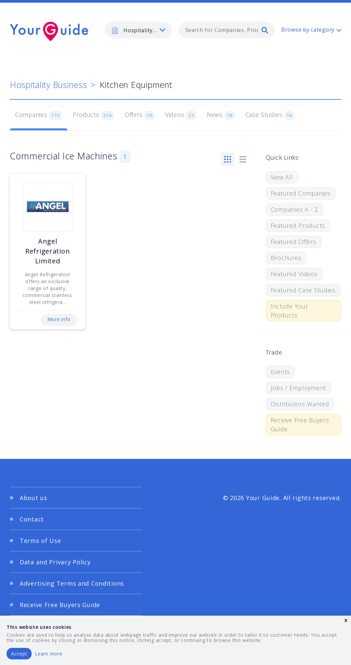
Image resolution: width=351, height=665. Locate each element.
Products (93, 115)
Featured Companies (301, 193)
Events (280, 372)
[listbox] (138, 30)
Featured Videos (294, 274)
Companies (38, 115)
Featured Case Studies (303, 290)
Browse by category (308, 29)
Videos (180, 115)
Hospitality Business (48, 84)
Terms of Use (40, 541)
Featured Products (298, 225)
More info (58, 319)
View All (282, 177)
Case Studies (269, 115)
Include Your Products (289, 310)
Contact (32, 519)
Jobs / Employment (298, 388)
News (221, 115)
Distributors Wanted (300, 404)
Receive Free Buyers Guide (300, 424)
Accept (19, 654)
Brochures (286, 258)
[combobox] (227, 30)
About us (33, 498)
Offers (140, 115)
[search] (264, 30)
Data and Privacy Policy (55, 562)
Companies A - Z (294, 209)
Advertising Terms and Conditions (72, 583)
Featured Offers (293, 242)
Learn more (48, 654)
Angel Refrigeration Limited (47, 251)
